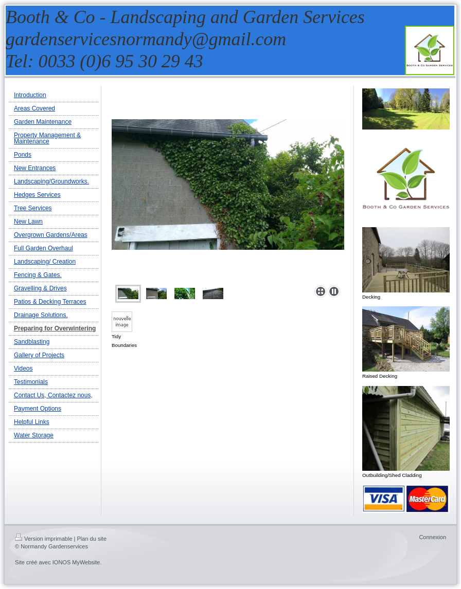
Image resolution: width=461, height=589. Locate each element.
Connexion (432, 537)
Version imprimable (44, 539)
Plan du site (92, 539)
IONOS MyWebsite (76, 562)
